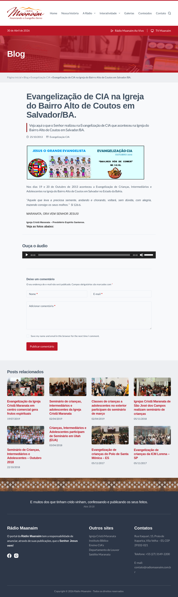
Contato (161, 13)
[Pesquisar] (169, 13)
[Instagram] (16, 555)
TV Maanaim (160, 30)
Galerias (129, 13)
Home (53, 13)
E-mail (97, 294)
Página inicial (14, 77)
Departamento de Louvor (104, 549)
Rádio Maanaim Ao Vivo (127, 30)
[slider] (84, 255)
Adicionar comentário (42, 306)
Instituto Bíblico (98, 540)
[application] (89, 254)
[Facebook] (9, 555)
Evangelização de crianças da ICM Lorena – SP (152, 454)
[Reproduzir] (27, 255)
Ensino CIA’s (96, 545)
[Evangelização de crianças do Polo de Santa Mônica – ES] (110, 435)
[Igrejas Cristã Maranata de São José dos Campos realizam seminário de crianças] (152, 387)
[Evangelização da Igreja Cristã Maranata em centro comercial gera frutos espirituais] (25, 387)
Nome (33, 294)
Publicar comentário (42, 346)
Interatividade (110, 13)
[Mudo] (141, 255)
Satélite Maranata (99, 554)
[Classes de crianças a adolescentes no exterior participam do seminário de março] (110, 387)
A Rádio (90, 13)
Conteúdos (145, 13)
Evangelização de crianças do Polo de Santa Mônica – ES (110, 454)
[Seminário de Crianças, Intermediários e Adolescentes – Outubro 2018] (25, 435)
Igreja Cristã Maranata (102, 536)
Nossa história (70, 13)
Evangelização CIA (40, 77)
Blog (26, 77)
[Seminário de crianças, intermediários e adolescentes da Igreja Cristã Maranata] (67, 387)
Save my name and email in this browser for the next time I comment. (65, 336)
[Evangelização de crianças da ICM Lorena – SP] (152, 435)
